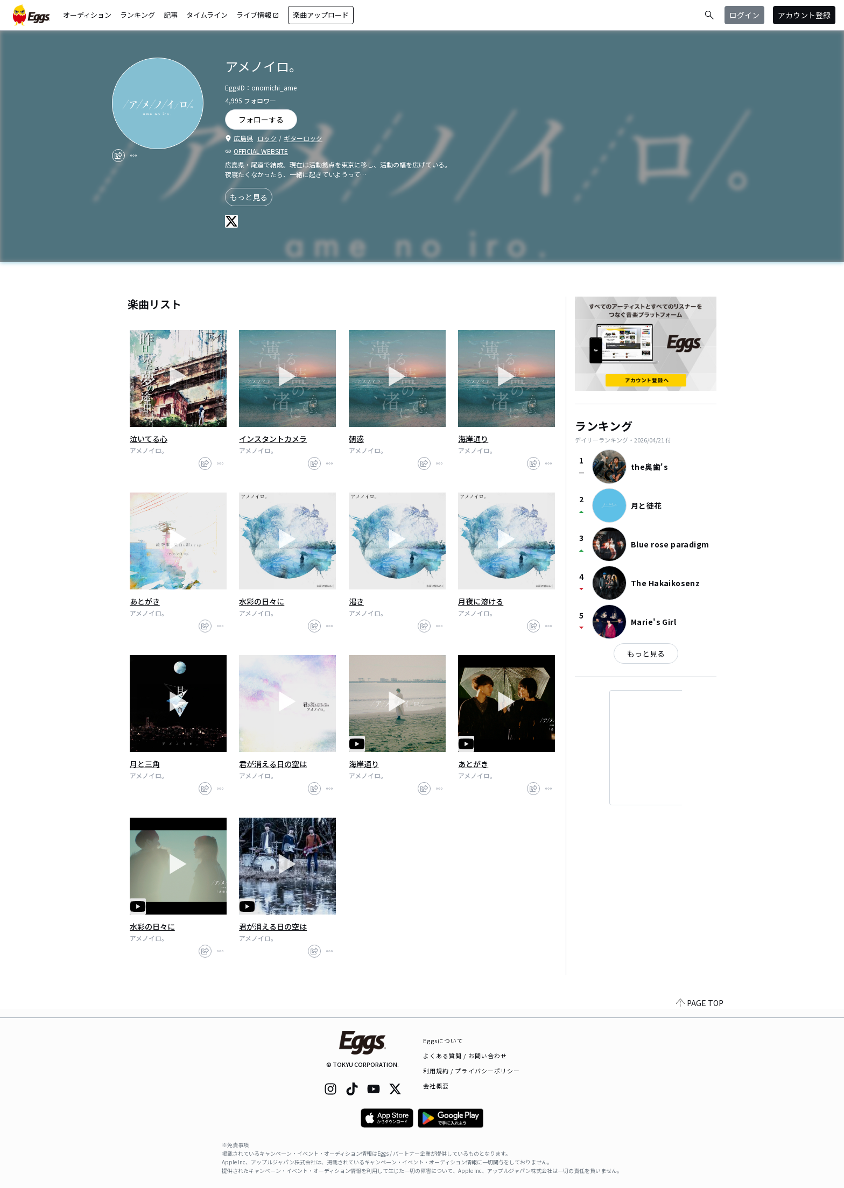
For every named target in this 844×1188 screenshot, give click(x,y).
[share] (118, 155)
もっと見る (249, 197)
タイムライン (207, 15)
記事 (171, 15)
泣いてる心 (148, 438)
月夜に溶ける (480, 601)
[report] (133, 155)
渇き (356, 601)
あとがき (145, 601)
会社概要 (436, 1085)
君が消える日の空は (273, 763)
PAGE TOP (699, 1011)
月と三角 (145, 763)
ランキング (137, 15)
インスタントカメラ (273, 438)
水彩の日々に (261, 601)
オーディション (87, 15)
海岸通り (473, 438)
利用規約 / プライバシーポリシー (472, 1070)
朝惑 (356, 438)
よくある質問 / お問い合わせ (465, 1055)
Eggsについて (443, 1040)
